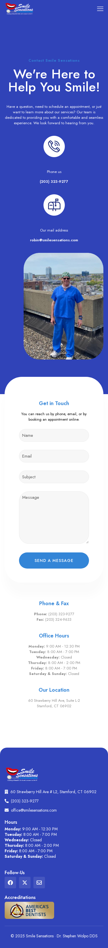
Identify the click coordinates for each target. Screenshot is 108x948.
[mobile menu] (100, 9)
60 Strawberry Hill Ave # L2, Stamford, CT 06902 (53, 792)
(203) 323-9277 (54, 181)
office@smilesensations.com (34, 810)
